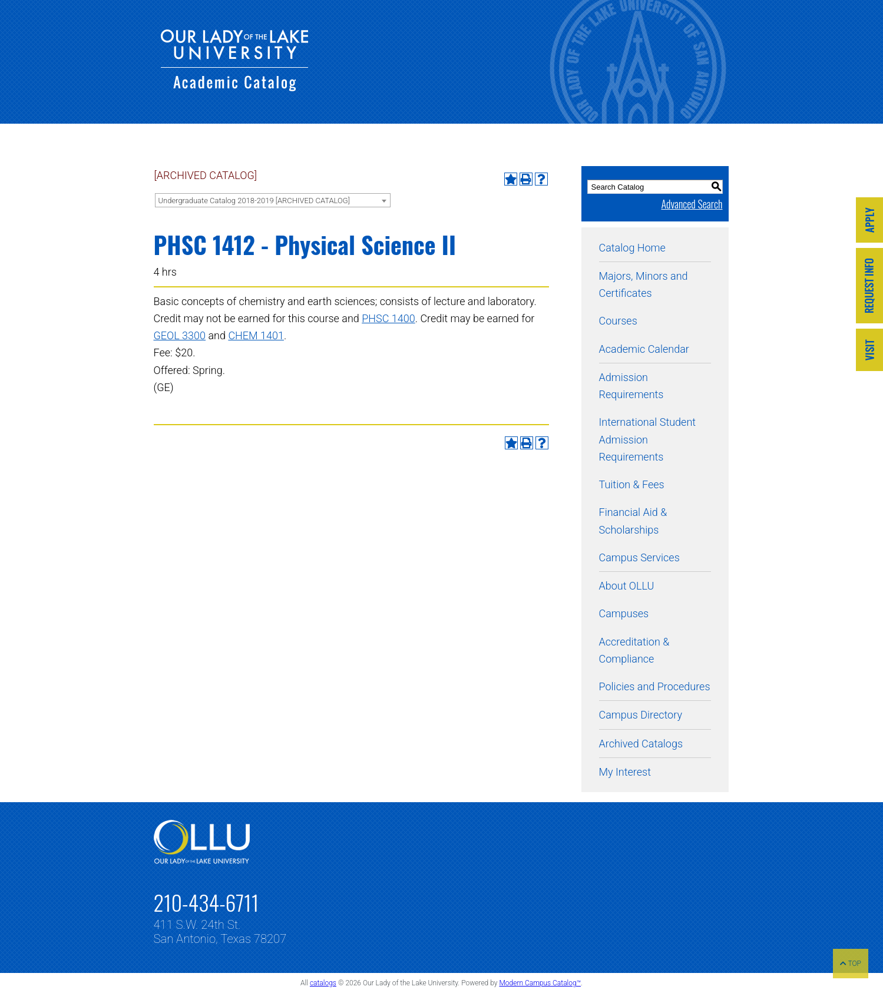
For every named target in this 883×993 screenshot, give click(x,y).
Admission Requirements (631, 385)
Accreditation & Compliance (634, 650)
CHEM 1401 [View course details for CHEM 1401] (256, 335)
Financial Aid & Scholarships (633, 520)
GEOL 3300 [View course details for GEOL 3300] (180, 335)
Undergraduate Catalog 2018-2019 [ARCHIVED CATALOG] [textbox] (254, 200)
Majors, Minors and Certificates (643, 284)
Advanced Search (691, 203)
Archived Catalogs (641, 743)
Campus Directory (640, 715)
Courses (618, 321)
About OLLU (626, 586)
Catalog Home (632, 247)
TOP (850, 963)
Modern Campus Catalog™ (540, 983)
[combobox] (273, 200)
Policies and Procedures (654, 686)
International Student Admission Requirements (647, 439)
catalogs (323, 983)
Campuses (624, 613)
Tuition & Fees (631, 484)
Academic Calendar (644, 349)
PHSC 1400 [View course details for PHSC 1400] (388, 318)
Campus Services (639, 557)
